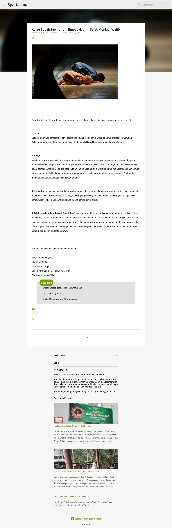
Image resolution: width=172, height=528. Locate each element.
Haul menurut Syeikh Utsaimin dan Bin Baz (72, 426)
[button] (33, 38)
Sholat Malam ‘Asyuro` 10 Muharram (60, 299)
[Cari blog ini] (156, 4)
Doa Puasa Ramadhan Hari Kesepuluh (70, 497)
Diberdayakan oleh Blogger (86, 519)
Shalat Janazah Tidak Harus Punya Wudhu (62, 288)
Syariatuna (18, 4)
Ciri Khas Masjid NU (52, 293)
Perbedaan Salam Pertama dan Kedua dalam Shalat (76, 472)
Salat (35, 312)
